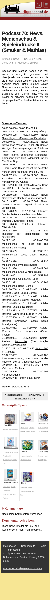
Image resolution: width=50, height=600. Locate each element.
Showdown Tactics (26, 321)
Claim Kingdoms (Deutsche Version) (11, 476)
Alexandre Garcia (25, 460)
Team (43, 546)
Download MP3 (20, 386)
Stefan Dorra (24, 427)
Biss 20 (21, 341)
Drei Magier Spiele (26, 487)
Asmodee (29, 456)
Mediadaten (9, 546)
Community (24, 278)
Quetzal (17, 307)
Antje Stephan (42, 460)
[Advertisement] (25, 25)
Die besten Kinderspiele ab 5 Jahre (22, 568)
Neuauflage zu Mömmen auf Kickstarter (24, 138)
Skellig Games (30, 431)
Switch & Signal (20, 299)
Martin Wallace (13, 429)
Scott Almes (6, 487)
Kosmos (5, 429)
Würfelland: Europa (23, 314)
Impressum (13, 549)
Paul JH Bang (45, 431)
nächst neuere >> (25, 398)
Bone (21, 285)
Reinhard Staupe (8, 452)
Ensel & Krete (26, 271)
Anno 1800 (41, 348)
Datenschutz (28, 546)
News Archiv (34, 394)
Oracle (15, 292)
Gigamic (23, 456)
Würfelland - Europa (11, 443)
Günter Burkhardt (25, 491)
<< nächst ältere (14, 394)
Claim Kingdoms (26, 331)
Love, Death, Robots (34, 254)
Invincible (23, 264)
